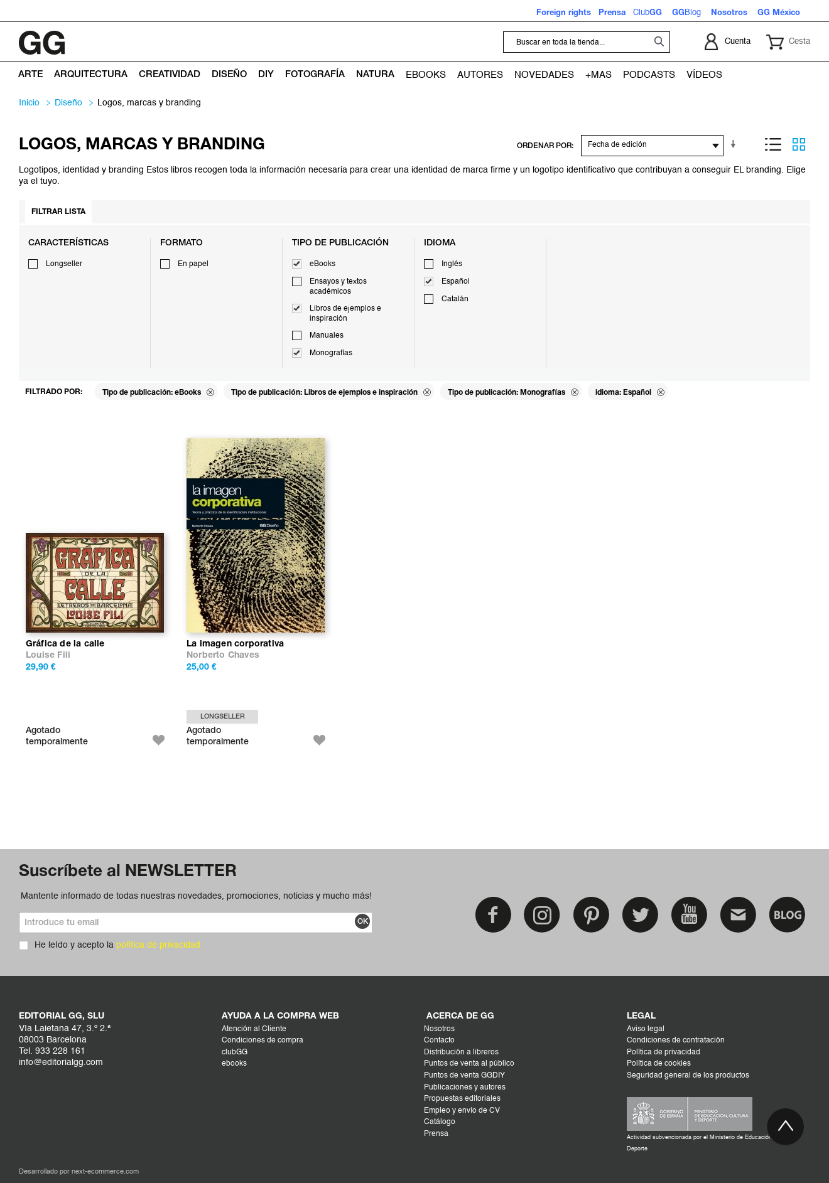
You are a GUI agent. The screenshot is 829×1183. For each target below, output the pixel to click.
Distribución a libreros (461, 1052)
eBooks (322, 264)
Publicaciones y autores (465, 1087)
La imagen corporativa (235, 644)
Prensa (436, 1134)
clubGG (234, 1052)
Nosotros (439, 1029)
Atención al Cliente (254, 1029)
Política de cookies (659, 1064)
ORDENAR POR (544, 145)
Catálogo (439, 1122)
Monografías (331, 353)
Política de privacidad (663, 1052)
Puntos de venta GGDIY (464, 1075)
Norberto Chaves (223, 655)
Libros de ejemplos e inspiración (345, 314)
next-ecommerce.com (105, 1172)
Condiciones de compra (262, 1040)
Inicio (29, 103)
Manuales (327, 336)
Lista (773, 144)
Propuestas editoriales (462, 1099)
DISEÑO (68, 103)
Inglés (452, 264)
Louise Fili (48, 655)
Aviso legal (645, 1029)
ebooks (234, 1064)
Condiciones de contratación (676, 1040)
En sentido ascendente (735, 144)
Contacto (439, 1040)
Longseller (64, 264)
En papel (193, 264)
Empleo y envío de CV (462, 1111)
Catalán (455, 299)
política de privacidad (158, 945)
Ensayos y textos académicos (338, 287)
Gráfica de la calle (65, 644)
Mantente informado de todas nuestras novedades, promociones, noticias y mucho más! (196, 896)
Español (456, 282)
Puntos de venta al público (469, 1064)
